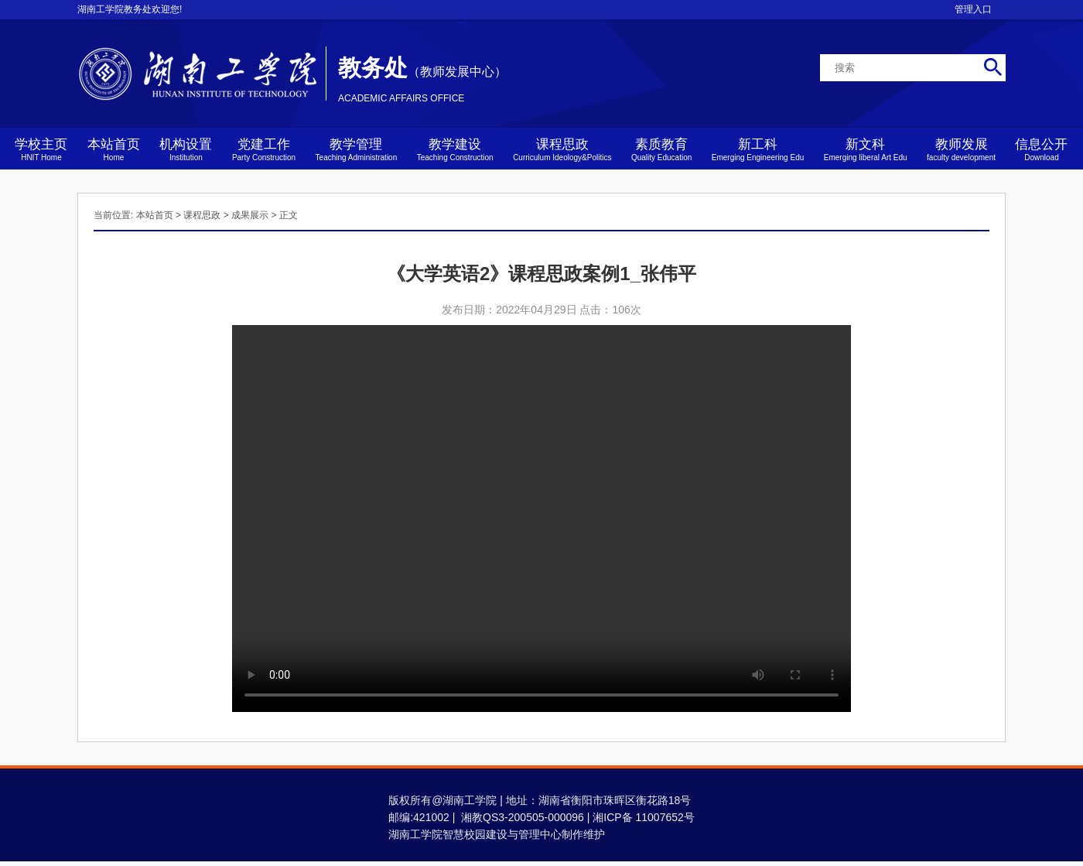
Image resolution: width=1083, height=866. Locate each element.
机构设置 (185, 149)
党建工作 (264, 149)
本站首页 (113, 149)
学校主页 (41, 149)
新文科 (865, 149)
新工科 (758, 149)
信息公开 (1041, 149)
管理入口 (973, 9)
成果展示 (249, 215)
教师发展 (961, 149)
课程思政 (562, 149)
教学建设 (455, 149)
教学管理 (357, 149)
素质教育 (661, 149)
